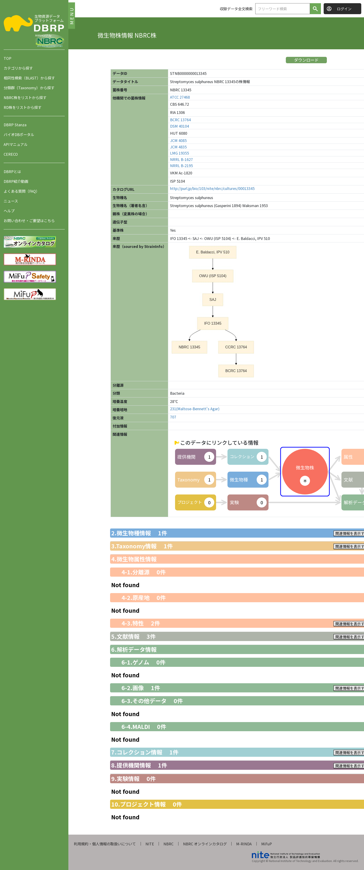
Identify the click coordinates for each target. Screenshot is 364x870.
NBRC (168, 843)
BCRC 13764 (180, 120)
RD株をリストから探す (22, 107)
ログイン (344, 8)
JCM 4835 (178, 147)
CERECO (11, 154)
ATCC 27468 (180, 97)
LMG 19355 (179, 153)
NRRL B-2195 (181, 165)
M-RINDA (244, 843)
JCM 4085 (178, 140)
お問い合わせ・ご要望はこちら (29, 220)
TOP (7, 58)
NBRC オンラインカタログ (205, 843)
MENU (71, 15)
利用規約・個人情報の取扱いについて (105, 843)
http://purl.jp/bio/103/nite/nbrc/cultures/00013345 (212, 188)
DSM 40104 (179, 126)
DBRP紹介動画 (16, 181)
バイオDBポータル (19, 134)
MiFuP (266, 843)
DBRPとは (12, 171)
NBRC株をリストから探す (25, 97)
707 (173, 417)
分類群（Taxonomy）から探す (29, 87)
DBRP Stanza (15, 124)
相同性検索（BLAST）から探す (29, 78)
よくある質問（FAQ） (21, 191)
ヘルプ (9, 210)
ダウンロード (306, 60)
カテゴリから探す (18, 68)
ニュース (11, 201)
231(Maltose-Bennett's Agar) (194, 409)
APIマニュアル (16, 144)
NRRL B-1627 (181, 159)
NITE (149, 843)
